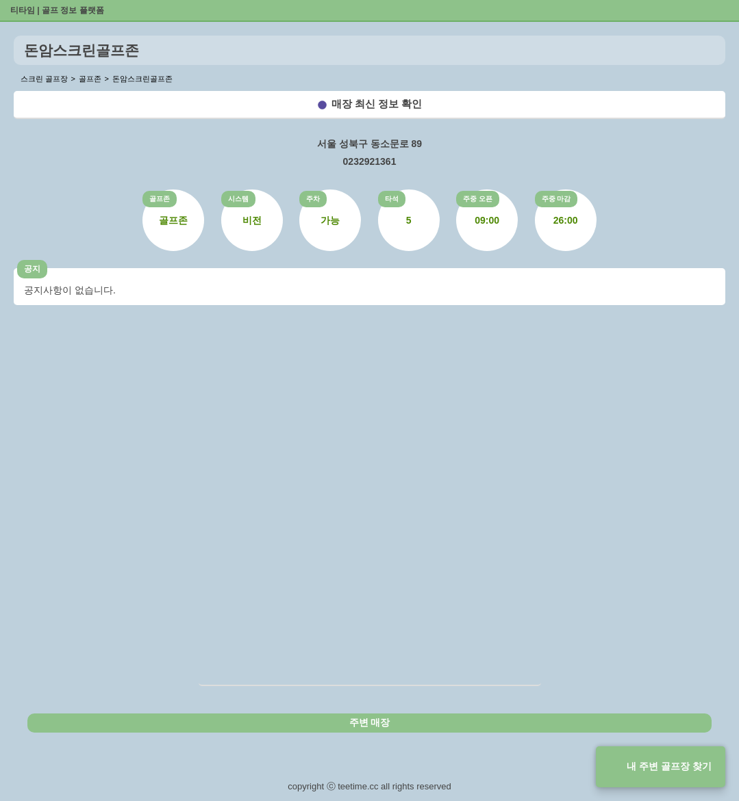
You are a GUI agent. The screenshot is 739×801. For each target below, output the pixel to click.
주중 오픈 (477, 198)
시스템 (238, 198)
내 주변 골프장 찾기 (669, 766)
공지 (32, 269)
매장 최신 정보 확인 (377, 103)
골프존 (159, 198)
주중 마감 (556, 198)
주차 (313, 198)
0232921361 (370, 161)
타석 (392, 198)
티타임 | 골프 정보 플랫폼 (57, 10)
